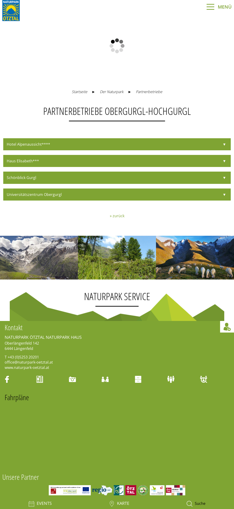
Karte (119, 504)
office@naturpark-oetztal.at (29, 362)
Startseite (79, 91)
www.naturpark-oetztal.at (27, 367)
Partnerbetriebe (149, 91)
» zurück (117, 215)
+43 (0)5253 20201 (23, 357)
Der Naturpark (112, 91)
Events (40, 504)
